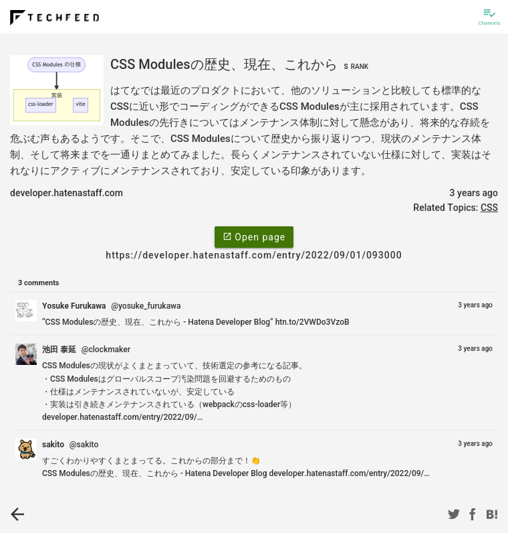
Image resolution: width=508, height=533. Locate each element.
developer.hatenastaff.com (66, 192)
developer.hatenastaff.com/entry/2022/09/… (122, 417)
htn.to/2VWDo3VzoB (312, 322)
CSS (489, 207)
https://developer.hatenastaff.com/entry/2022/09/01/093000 (254, 255)
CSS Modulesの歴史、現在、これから (241, 64)
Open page (254, 236)
